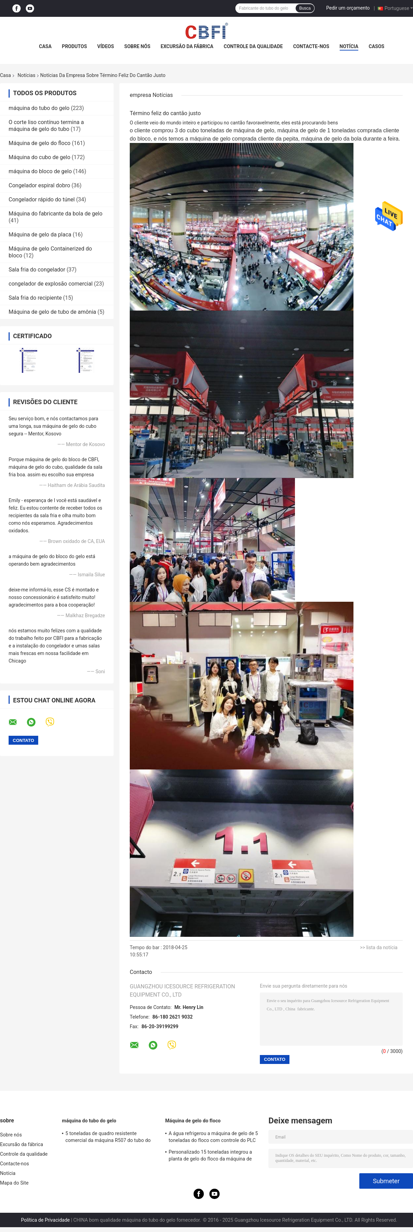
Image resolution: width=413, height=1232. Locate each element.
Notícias (26, 75)
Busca (304, 8)
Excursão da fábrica (187, 46)
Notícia (349, 46)
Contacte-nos (311, 46)
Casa (45, 46)
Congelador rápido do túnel (42, 199)
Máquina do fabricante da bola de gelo (56, 213)
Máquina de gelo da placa (40, 234)
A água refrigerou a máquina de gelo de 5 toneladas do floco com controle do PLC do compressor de (213, 1138)
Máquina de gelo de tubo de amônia (52, 312)
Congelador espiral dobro (39, 185)
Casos (376, 46)
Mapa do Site (14, 1183)
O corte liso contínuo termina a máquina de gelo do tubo (46, 125)
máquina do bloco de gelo (40, 171)
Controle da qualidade (253, 46)
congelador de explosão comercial (51, 283)
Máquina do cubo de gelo (39, 157)
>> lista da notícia (379, 947)
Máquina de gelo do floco (40, 143)
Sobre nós (137, 46)
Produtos (74, 46)
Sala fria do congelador (37, 269)
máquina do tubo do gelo (39, 108)
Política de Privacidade (45, 1220)
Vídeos (105, 46)
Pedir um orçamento (348, 8)
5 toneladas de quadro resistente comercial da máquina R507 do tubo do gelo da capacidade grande (108, 1138)
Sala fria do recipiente (35, 298)
